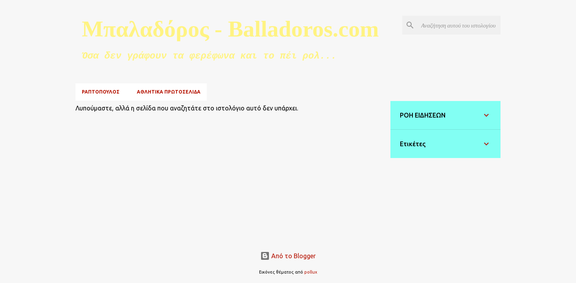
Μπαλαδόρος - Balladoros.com (230, 29)
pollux (310, 272)
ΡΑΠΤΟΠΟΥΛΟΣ (101, 91)
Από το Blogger (288, 255)
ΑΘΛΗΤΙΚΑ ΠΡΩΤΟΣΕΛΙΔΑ (169, 91)
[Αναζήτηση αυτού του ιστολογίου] (459, 25)
